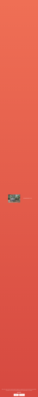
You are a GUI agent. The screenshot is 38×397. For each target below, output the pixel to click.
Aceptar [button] (16, 394)
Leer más (19, 392)
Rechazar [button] (22, 394)
